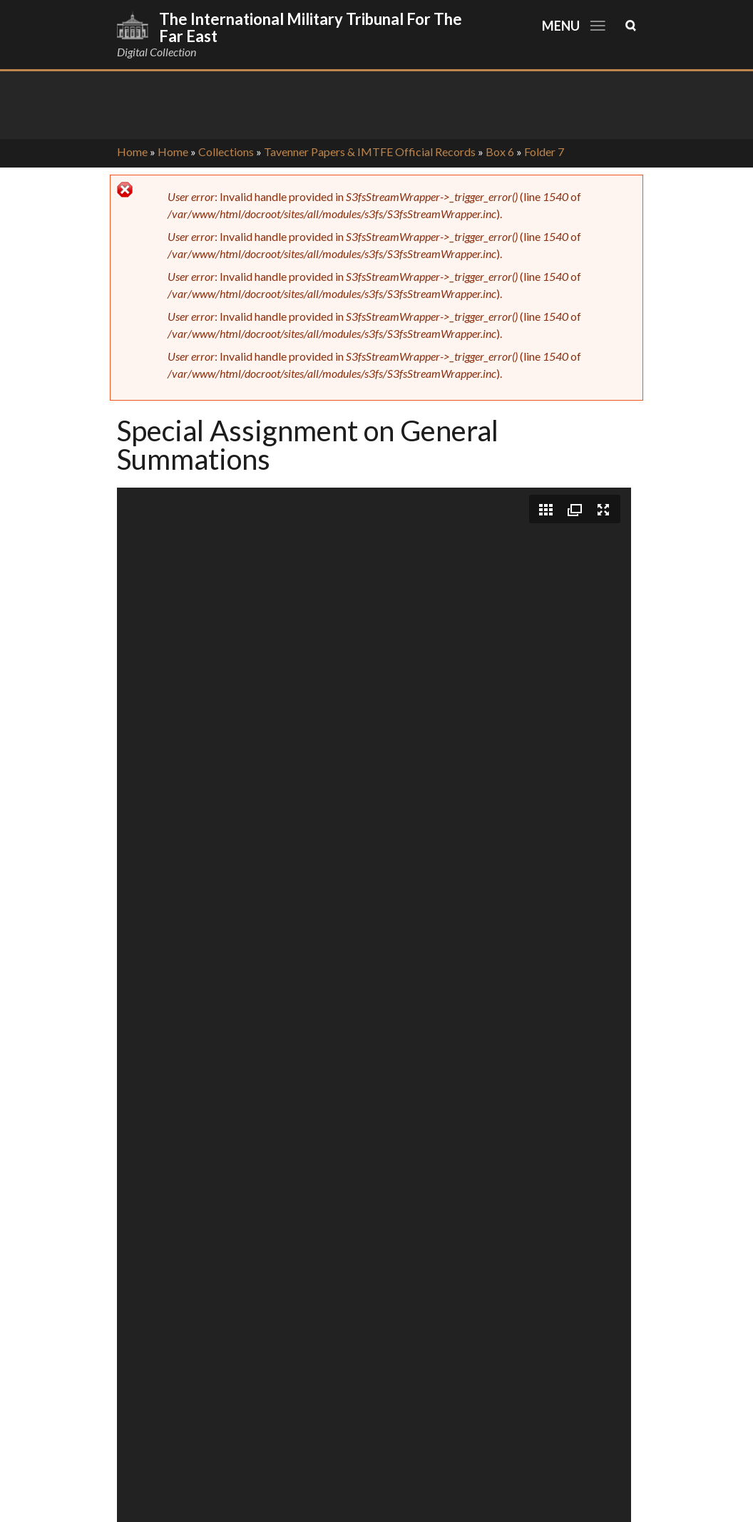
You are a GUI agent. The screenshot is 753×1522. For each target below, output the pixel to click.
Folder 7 (544, 151)
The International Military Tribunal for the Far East (310, 27)
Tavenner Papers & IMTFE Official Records (370, 151)
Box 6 (500, 151)
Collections (226, 151)
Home (132, 151)
